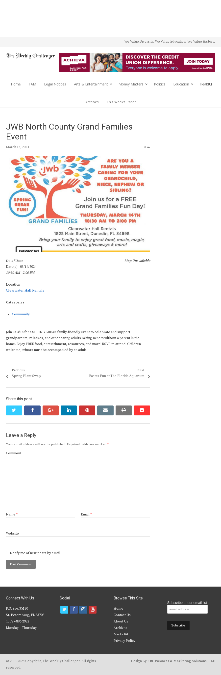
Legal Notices (55, 84)
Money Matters (131, 84)
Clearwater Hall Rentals (25, 290)
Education (181, 84)
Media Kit (121, 634)
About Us (121, 621)
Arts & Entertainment (91, 84)
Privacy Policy (124, 641)
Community (21, 314)
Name (12, 514)
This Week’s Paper (121, 102)
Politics (159, 84)
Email (86, 514)
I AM (32, 84)
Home (16, 84)
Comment (13, 453)
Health (205, 84)
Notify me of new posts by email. (35, 553)
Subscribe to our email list (187, 603)
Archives (92, 102)
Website (12, 533)
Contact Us (122, 615)
